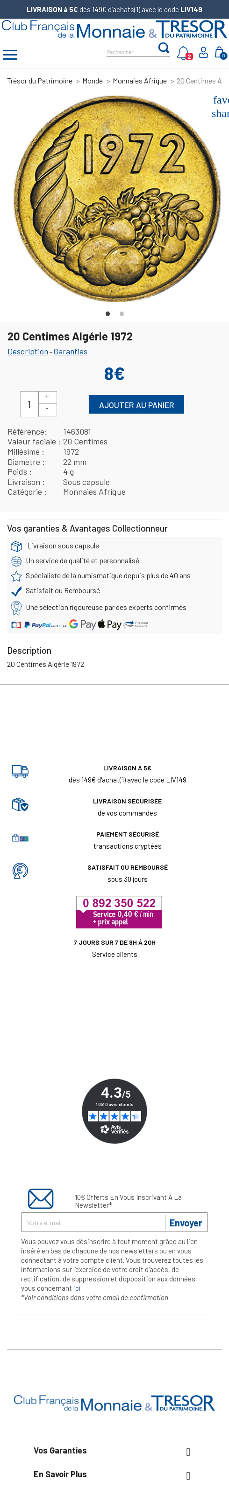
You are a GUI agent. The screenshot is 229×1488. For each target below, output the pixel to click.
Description (27, 351)
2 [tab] (121, 311)
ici (77, 1288)
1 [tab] (107, 311)
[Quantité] (29, 404)
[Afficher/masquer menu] (10, 56)
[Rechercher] (132, 51)
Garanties (70, 351)
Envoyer (186, 1222)
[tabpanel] (116, 199)
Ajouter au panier (136, 405)
